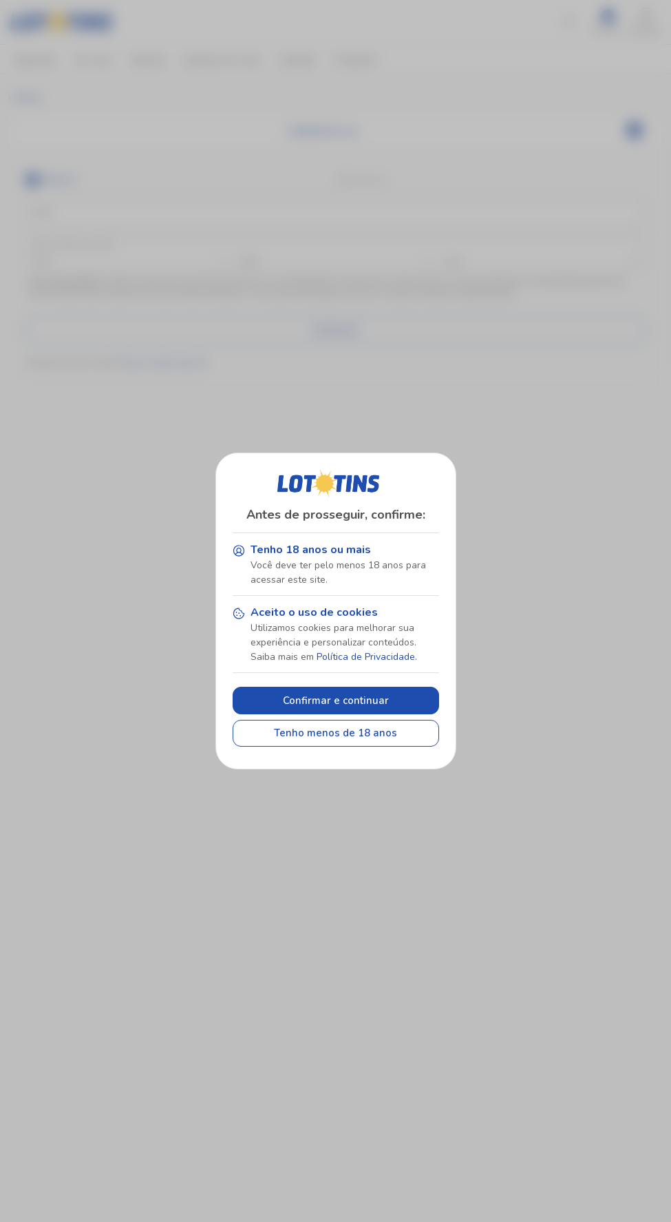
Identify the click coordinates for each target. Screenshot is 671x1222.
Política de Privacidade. (367, 656)
